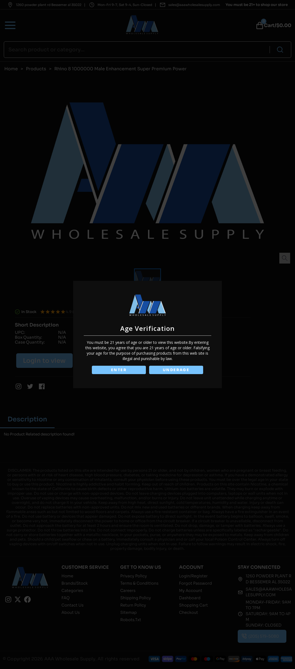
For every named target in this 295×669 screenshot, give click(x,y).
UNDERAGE (176, 370)
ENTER (118, 370)
